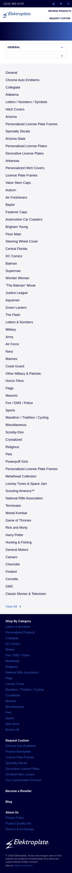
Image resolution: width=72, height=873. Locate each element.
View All (13, 606)
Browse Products (59, 11)
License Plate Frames (21, 175)
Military (11, 329)
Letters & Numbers (19, 322)
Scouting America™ (20, 491)
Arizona (11, 117)
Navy (9, 351)
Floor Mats (13, 234)
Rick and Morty (17, 527)
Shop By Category (18, 621)
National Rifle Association (24, 498)
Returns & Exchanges (20, 829)
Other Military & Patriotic (23, 373)
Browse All (12, 729)
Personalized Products (20, 632)
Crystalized (14, 439)
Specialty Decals (18, 131)
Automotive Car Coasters (24, 219)
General (14, 47)
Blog (9, 801)
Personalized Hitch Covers (25, 168)
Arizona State (15, 139)
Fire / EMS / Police (19, 403)
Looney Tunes (15, 683)
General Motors (17, 550)
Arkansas (12, 161)
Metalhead (12, 661)
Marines (11, 359)
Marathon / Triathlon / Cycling (27, 417)
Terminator (13, 505)
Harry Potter (14, 535)
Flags (10, 388)
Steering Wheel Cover (22, 241)
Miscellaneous (16, 425)
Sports (10, 410)
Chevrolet (13, 564)
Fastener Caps (16, 212)
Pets (9, 454)
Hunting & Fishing (19, 542)
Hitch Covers (15, 109)
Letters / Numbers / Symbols (26, 102)
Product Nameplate (18, 751)
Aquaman (13, 300)
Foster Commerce (23, 865)
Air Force (12, 344)
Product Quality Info (18, 823)
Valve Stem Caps (18, 183)
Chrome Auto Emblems (22, 80)
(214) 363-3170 (14, 3)
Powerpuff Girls (17, 461)
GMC (9, 586)
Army (9, 337)
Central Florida (16, 249)
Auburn (11, 190)
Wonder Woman (17, 278)
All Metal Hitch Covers (20, 774)
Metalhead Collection (21, 476)
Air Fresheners (16, 197)
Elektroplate (17, 14)
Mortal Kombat (16, 513)
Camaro (11, 557)
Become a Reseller (19, 791)
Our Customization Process (23, 780)
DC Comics (14, 256)
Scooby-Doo (15, 432)
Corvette (12, 579)
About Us (12, 812)
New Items (12, 723)
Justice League (17, 293)
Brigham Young (17, 227)
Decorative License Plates (25, 153)
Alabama (12, 94)
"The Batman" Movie (21, 285)
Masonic (12, 395)
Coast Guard (15, 366)
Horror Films (15, 381)
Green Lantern (16, 307)
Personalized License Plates (26, 146)
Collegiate (13, 87)
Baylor (10, 205)
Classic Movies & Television (26, 594)
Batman (11, 263)
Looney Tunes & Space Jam (26, 484)
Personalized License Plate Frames (31, 124)
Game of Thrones (18, 520)
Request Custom (59, 18)
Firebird (11, 572)
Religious (12, 447)
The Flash (13, 315)
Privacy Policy (15, 817)
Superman (13, 271)
